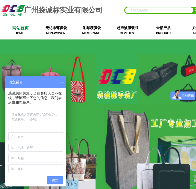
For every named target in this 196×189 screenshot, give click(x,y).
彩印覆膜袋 (92, 28)
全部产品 (163, 28)
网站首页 (20, 28)
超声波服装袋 (127, 28)
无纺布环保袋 (56, 28)
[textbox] (159, 10)
